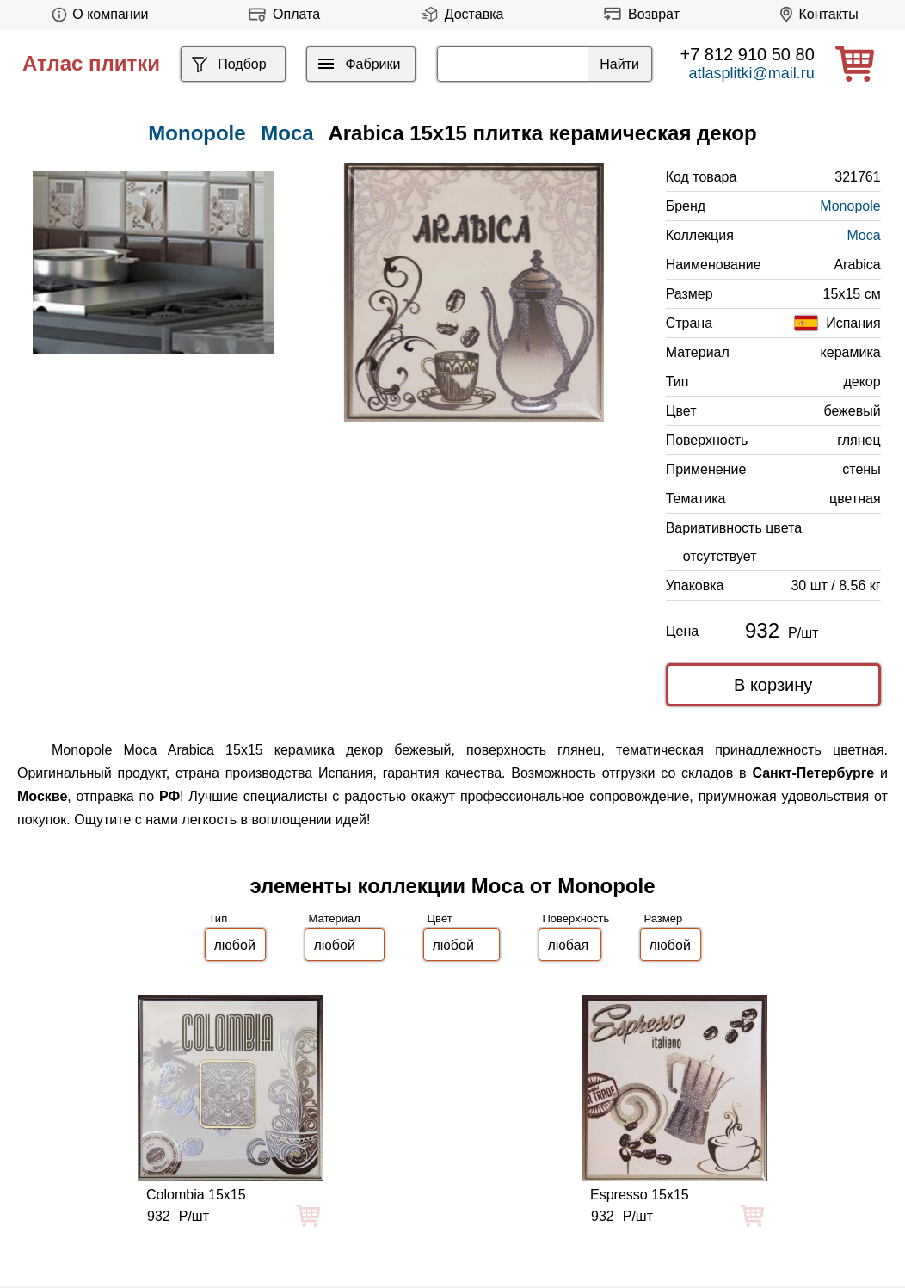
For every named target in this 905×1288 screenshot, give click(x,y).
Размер (663, 918)
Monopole (850, 206)
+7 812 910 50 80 (747, 54)
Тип (218, 918)
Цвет (440, 918)
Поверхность (576, 918)
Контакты (816, 14)
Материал (334, 918)
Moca (287, 133)
